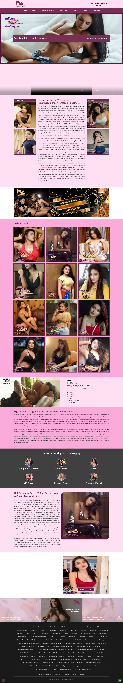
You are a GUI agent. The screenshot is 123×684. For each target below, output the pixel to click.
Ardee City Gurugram (70, 633)
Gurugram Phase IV (81, 659)
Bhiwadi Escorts (95, 665)
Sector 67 (68, 639)
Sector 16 (23, 652)
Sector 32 (49, 639)
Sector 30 (71, 656)
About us (48, 674)
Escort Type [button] (63, 10)
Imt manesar (42, 627)
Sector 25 (23, 656)
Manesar (24, 627)
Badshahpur (84, 633)
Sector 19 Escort (104, 38)
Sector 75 (34, 630)
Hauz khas (73, 630)
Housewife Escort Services (74, 643)
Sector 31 (81, 656)
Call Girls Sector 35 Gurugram (95, 643)
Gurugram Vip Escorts (81, 669)
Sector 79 (103, 630)
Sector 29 (53, 636)
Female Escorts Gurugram (93, 662)
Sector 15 (102, 649)
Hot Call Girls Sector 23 (42, 669)
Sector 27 (42, 656)
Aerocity (35, 633)
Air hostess (102, 633)
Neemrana (83, 630)
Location (95, 38)
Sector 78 (93, 630)
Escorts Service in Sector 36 (26, 649)
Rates (75, 10)
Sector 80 (80, 627)
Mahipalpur (56, 633)
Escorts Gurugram (76, 662)
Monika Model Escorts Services (62, 646)
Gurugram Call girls (47, 662)
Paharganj (53, 630)
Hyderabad (82, 636)
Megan (69, 380)
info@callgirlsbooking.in (100, 3)
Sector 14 (39, 639)
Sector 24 (100, 652)
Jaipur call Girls (27, 665)
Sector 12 (78, 639)
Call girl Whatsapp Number (38, 636)
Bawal (93, 633)
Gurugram (90, 627)
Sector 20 (61, 652)
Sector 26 (32, 656)
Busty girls (102, 639)
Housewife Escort (90, 639)
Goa (28, 633)
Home (26, 10)
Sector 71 (43, 630)
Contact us (96, 10)
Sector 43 (30, 639)
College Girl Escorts (43, 646)
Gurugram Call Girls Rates (65, 649)
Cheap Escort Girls (28, 646)
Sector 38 (23, 659)
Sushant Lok (45, 633)
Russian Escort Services (46, 649)
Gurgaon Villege (62, 662)
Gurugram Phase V (96, 659)
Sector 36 (72, 636)
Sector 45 (59, 639)
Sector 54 (63, 636)
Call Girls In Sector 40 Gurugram (52, 643)
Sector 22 (81, 652)
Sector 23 (90, 652)
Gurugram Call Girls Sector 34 (86, 649)
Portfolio (66, 674)
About (34, 10)
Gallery (85, 10)
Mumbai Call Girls (65, 669)
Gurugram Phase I (35, 659)
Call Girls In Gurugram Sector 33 (29, 643)
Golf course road (22, 630)
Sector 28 (20, 639)
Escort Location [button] (47, 10)
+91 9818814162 (97, 5)
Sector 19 (52, 652)
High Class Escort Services (30, 662)
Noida (33, 627)
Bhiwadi (52, 627)
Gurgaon (71, 627)
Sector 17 (32, 652)
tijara (54, 669)
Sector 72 (63, 630)
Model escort (22, 636)
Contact (82, 674)
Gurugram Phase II (50, 659)
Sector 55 (92, 636)
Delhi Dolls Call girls (61, 665)
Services (57, 674)
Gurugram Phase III (66, 659)
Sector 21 (71, 652)
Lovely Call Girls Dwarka (43, 665)
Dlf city (99, 627)
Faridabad (62, 627)
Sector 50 (102, 636)
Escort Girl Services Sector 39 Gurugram (88, 646)
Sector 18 (42, 652)
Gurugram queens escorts (78, 665)
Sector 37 (100, 656)
